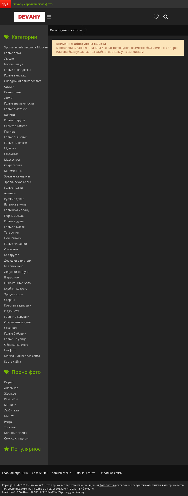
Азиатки (10, 193)
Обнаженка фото (16, 345)
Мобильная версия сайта (22, 356)
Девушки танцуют (17, 272)
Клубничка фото (15, 288)
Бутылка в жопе (15, 204)
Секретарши (13, 165)
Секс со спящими (16, 438)
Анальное (11, 388)
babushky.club (61, 473)
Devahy (29, 16)
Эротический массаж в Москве (26, 47)
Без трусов (11, 255)
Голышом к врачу (16, 210)
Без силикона (13, 266)
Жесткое (10, 393)
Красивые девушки (17, 305)
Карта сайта (12, 361)
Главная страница (15, 473)
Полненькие (13, 238)
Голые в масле (14, 227)
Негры (8, 421)
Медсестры (12, 159)
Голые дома (12, 53)
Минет (9, 416)
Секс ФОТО (40, 473)
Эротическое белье (18, 182)
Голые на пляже (15, 143)
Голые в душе (14, 221)
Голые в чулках (15, 75)
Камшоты (11, 399)
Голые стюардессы (17, 70)
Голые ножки (13, 188)
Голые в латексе (15, 109)
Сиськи (9, 87)
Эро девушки (13, 294)
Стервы (9, 300)
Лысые (9, 58)
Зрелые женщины (17, 176)
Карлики (10, 405)
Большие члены (15, 433)
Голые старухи (14, 120)
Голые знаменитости (19, 103)
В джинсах (11, 311)
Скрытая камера (15, 126)
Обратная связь (110, 473)
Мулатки (10, 148)
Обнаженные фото (17, 283)
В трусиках (11, 277)
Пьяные (9, 131)
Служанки (11, 154)
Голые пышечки (15, 137)
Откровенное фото (17, 322)
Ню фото (10, 350)
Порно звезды (14, 216)
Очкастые (11, 249)
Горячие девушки (16, 317)
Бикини (9, 115)
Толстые (10, 427)
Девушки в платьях (17, 260)
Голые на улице (15, 339)
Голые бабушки (15, 333)
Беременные (13, 171)
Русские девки (14, 199)
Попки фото (12, 92)
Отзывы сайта (85, 473)
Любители (11, 410)
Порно (8, 382)
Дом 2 (8, 98)
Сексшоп (10, 328)
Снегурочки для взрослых (22, 81)
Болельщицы (13, 64)
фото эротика (107, 485)
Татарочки (11, 232)
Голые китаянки (15, 244)
